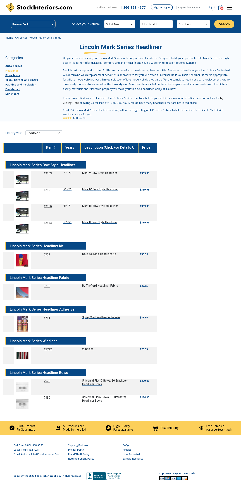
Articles (127, 449)
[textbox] (33, 24)
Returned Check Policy (81, 458)
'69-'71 (67, 206)
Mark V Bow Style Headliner (99, 173)
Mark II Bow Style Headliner (99, 222)
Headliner (11, 70)
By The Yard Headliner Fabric (100, 285)
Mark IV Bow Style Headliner (100, 189)
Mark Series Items (50, 37)
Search (224, 24)
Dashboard (12, 89)
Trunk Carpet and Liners (21, 80)
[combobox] (33, 24)
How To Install (131, 454)
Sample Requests (133, 458)
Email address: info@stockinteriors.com (36, 454)
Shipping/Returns (78, 445)
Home (9, 37)
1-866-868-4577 (132, 7)
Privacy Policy (76, 449)
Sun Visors (12, 94)
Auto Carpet (13, 66)
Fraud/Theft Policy (79, 454)
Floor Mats (12, 75)
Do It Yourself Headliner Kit (99, 254)
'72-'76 (67, 189)
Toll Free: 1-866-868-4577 (28, 445)
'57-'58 (67, 222)
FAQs (126, 445)
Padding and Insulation (20, 84)
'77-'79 (67, 173)
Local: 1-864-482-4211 (26, 449)
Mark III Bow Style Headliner (100, 206)
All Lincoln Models (26, 37)
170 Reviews (79, 117)
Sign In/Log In (162, 7)
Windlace (88, 349)
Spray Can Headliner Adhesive (101, 317)
